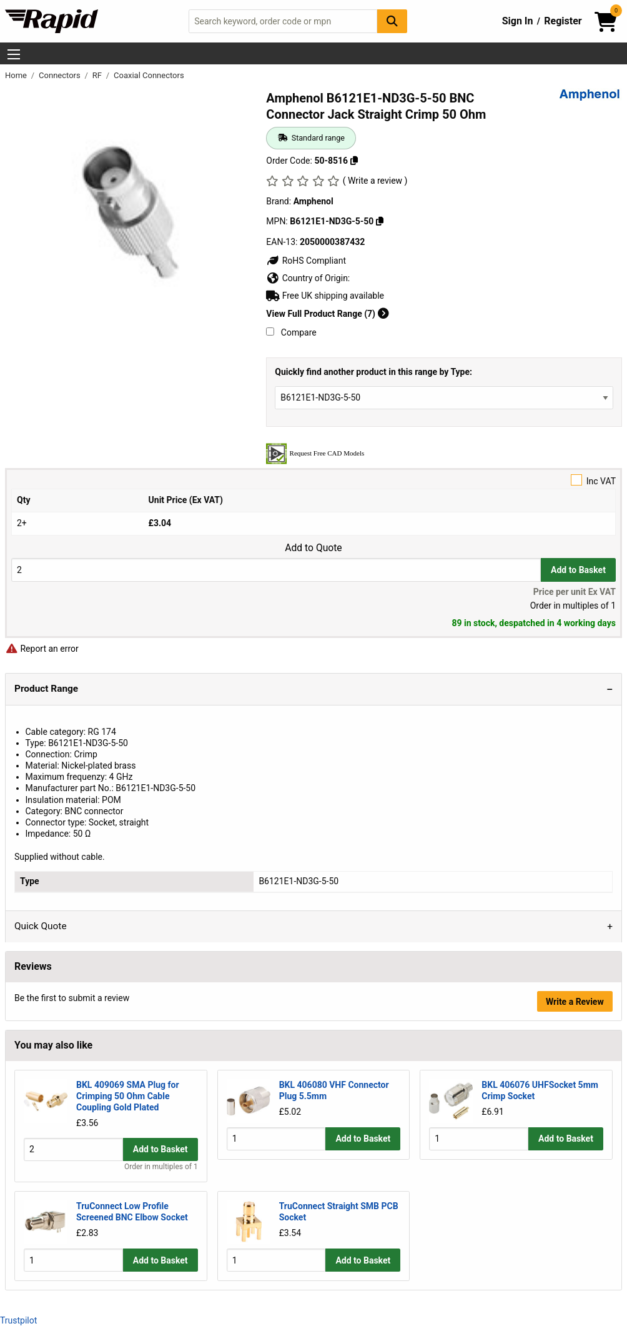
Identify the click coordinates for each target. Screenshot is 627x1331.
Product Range (46, 688)
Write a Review (575, 1002)
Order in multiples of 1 (161, 1166)
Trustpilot (18, 1320)
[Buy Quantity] (276, 569)
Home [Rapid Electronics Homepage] (17, 75)
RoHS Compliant (306, 261)
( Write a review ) (375, 180)
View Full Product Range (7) (327, 314)
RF (98, 75)
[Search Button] (392, 20)
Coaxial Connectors (149, 75)
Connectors (60, 75)
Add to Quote (313, 548)
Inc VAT (313, 480)
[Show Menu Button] (13, 54)
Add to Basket (578, 570)
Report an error (42, 648)
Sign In (517, 21)
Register (562, 21)
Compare (291, 332)
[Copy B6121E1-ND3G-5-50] (379, 221)
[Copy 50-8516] (354, 160)
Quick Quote (40, 926)
